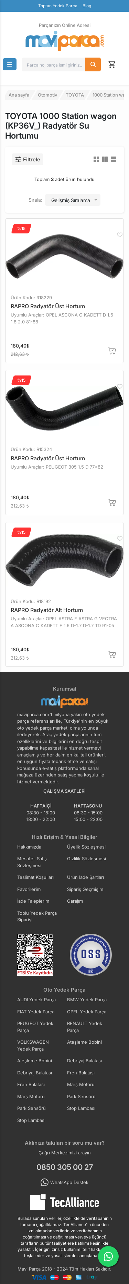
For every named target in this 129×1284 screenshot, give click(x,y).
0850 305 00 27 (64, 1167)
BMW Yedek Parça (87, 999)
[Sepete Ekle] (112, 351)
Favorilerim (29, 889)
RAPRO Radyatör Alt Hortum (47, 609)
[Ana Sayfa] (64, 41)
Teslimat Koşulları (35, 877)
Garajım (75, 901)
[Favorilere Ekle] (119, 235)
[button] (10, 64)
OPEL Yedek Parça (86, 1011)
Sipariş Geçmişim (85, 889)
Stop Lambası (81, 1108)
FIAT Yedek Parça (35, 1011)
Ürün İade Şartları (85, 877)
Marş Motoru (81, 1084)
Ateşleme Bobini (84, 1042)
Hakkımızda (29, 847)
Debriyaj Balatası (84, 1060)
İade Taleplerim (33, 901)
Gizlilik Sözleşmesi (86, 858)
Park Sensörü (81, 1096)
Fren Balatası (81, 1072)
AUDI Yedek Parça (36, 999)
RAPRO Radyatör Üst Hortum (48, 306)
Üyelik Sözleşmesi (86, 847)
